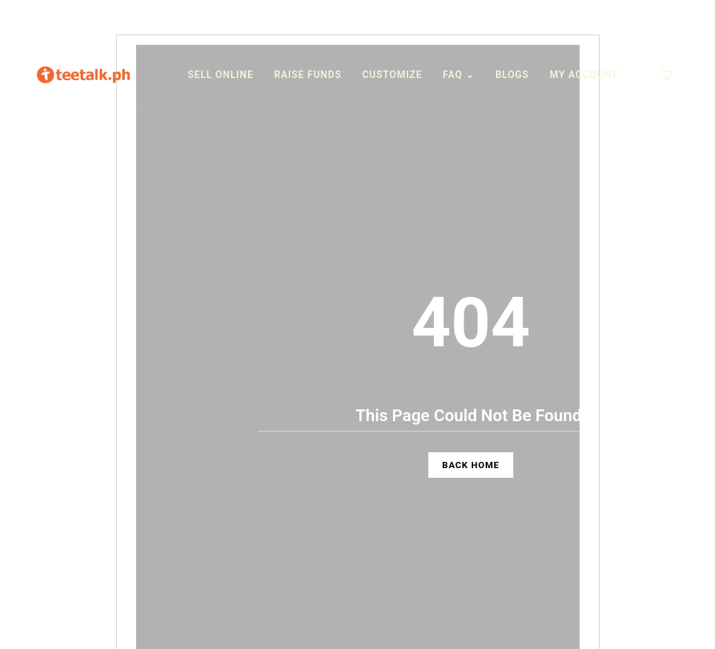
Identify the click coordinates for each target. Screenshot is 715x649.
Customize (392, 74)
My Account (584, 74)
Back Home (470, 465)
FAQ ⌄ (459, 74)
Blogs (512, 74)
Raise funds (308, 74)
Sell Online (221, 74)
